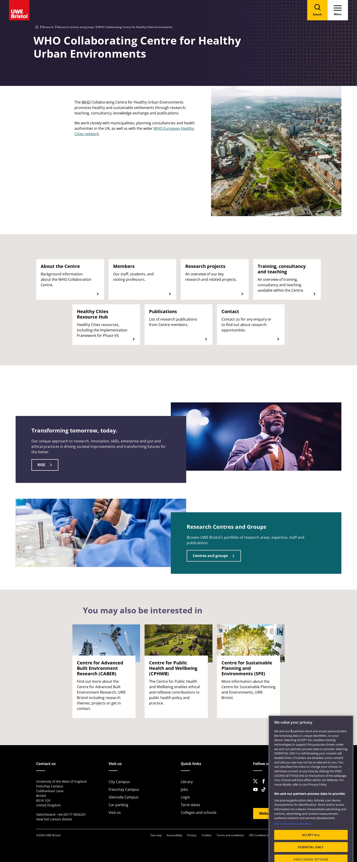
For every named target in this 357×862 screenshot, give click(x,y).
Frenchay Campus (124, 789)
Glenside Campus (123, 797)
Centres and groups (210, 555)
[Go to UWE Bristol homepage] (37, 27)
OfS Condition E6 (259, 835)
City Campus (119, 781)
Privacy (191, 835)
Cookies (207, 835)
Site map (156, 835)
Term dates (190, 804)
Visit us (115, 812)
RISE (41, 464)
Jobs (184, 789)
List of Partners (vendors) (293, 841)
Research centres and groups (75, 27)
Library (187, 781)
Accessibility (174, 835)
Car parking (118, 804)
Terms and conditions (230, 835)
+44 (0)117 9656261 (71, 814)
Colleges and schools (199, 812)
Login (185, 797)
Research (48, 27)
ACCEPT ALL (311, 853)
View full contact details (54, 819)
